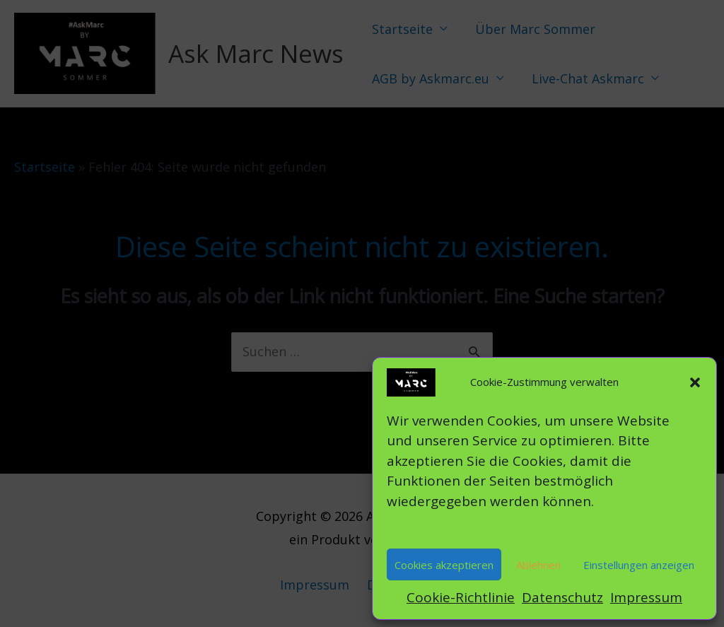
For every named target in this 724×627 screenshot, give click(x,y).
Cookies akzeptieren (444, 565)
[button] (695, 382)
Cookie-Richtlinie (461, 597)
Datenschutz (562, 597)
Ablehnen (538, 565)
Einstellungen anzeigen (638, 565)
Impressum (646, 597)
